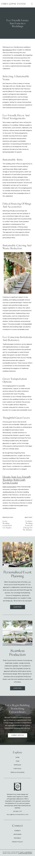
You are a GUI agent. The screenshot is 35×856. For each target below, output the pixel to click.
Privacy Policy (17, 842)
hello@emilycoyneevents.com (17, 814)
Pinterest (17, 838)
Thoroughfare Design (25, 853)
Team (17, 761)
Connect (17, 830)
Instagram (17, 834)
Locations (28, 852)
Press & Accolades (17, 772)
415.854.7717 (17, 811)
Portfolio (17, 768)
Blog (22, 852)
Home (17, 757)
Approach (17, 765)
